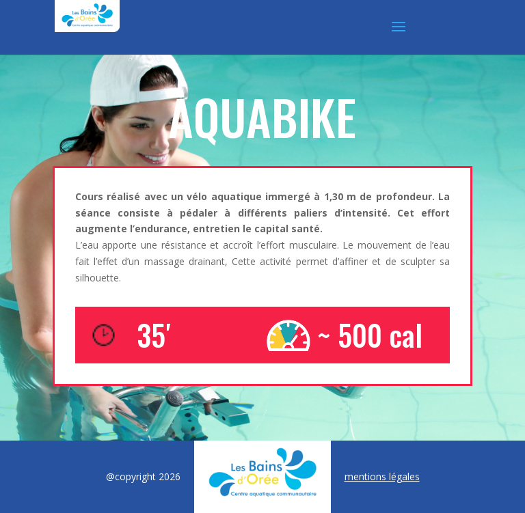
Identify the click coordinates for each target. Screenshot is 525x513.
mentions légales (382, 476)
